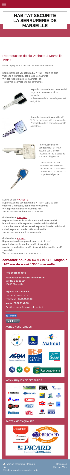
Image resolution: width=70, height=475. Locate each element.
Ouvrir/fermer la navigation (35, 4)
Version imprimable (14, 464)
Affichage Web (59, 467)
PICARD (21, 238)
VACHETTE (22, 199)
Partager (11, 316)
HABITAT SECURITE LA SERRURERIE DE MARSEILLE (35, 20)
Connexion (61, 464)
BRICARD (22, 217)
